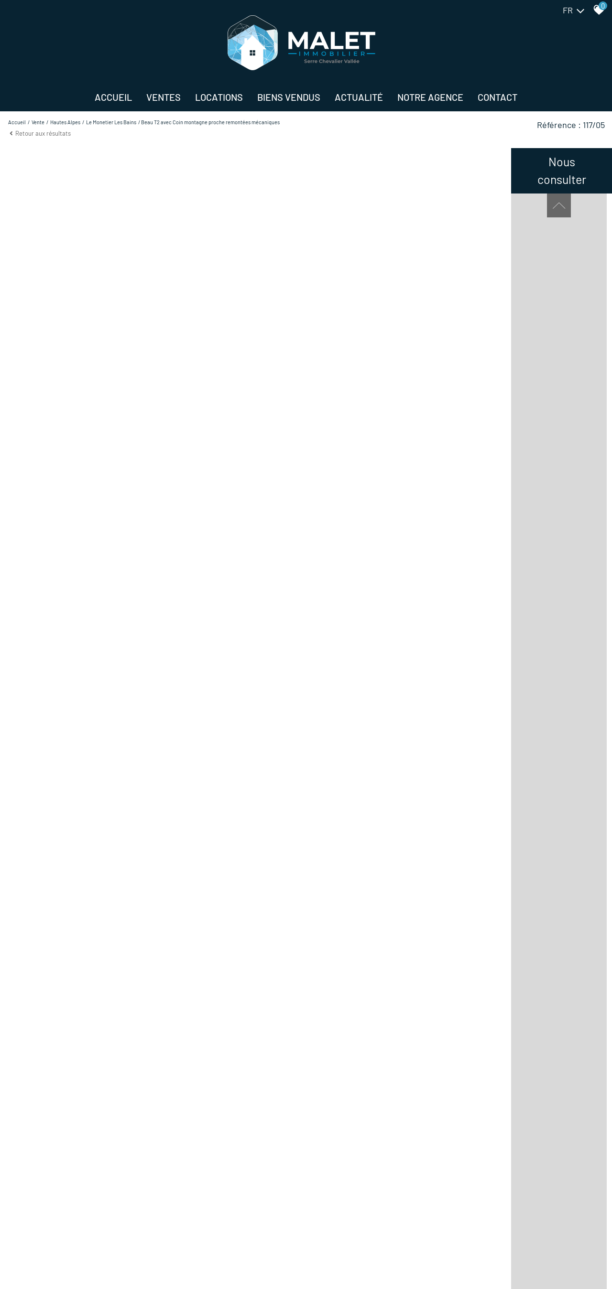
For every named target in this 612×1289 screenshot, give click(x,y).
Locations (219, 97)
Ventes (163, 97)
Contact (497, 97)
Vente (38, 122)
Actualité (359, 97)
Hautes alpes (65, 122)
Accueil (113, 97)
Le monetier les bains (111, 122)
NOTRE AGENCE (430, 97)
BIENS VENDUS (288, 97)
